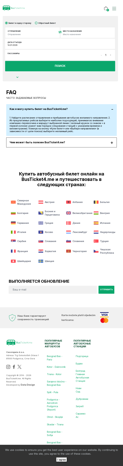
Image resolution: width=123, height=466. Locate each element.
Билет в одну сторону (19, 23)
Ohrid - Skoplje (55, 421)
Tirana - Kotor (54, 377)
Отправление (14, 31)
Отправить (106, 292)
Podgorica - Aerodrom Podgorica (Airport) (53, 409)
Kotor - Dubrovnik (56, 370)
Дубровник (82, 403)
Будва (79, 366)
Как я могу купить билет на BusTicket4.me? (61, 109)
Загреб (80, 410)
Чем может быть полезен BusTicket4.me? (61, 142)
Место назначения (72, 31)
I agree (61, 459)
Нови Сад (79, 394)
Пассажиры (14, 53)
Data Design (28, 387)
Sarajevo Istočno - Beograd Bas (56, 387)
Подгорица (82, 359)
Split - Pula (52, 396)
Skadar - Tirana (55, 429)
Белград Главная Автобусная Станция (82, 379)
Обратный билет (47, 23)
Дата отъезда (15, 42)
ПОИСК (60, 66)
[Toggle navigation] (114, 5)
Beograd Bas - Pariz (54, 361)
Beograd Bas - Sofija (54, 439)
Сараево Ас (81, 420)
